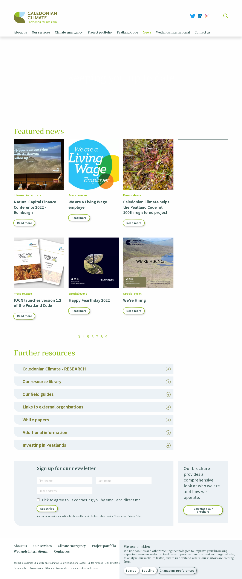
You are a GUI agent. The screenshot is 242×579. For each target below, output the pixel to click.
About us (20, 32)
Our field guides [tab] (38, 409)
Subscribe (47, 524)
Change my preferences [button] (177, 570)
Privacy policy (21, 567)
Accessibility (62, 567)
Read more (24, 223)
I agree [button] (131, 570)
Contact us (202, 32)
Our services (41, 32)
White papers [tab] (36, 435)
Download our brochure (203, 525)
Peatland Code (127, 32)
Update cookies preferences (84, 567)
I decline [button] (148, 570)
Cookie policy (36, 567)
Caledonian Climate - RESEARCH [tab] (54, 384)
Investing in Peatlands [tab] (44, 460)
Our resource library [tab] (42, 396)
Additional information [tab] (45, 447)
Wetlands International (173, 32)
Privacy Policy (134, 531)
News (147, 32)
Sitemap (49, 567)
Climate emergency (69, 32)
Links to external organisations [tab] (53, 422)
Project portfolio (100, 32)
